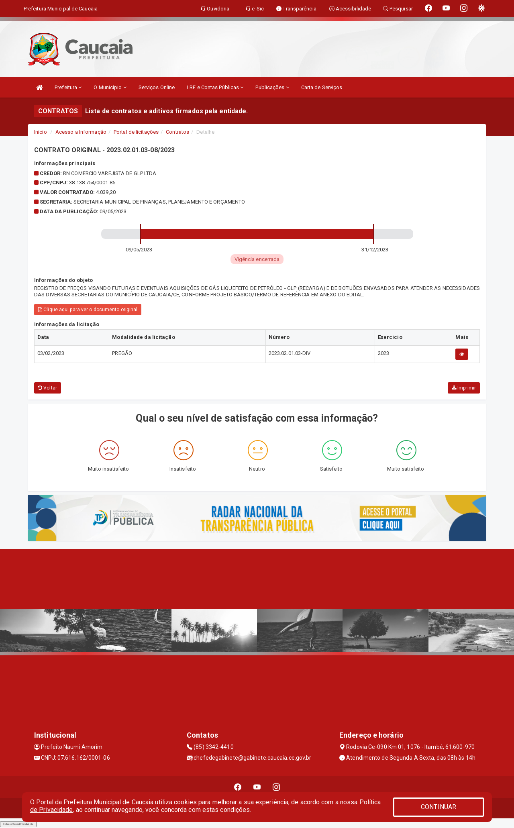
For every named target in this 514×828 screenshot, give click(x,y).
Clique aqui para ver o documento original (87, 309)
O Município (110, 87)
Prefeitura (68, 87)
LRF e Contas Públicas (215, 87)
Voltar (47, 388)
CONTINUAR (438, 807)
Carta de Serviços (322, 87)
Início (40, 132)
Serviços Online (157, 87)
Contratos (177, 132)
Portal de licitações (136, 132)
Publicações (272, 87)
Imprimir (464, 388)
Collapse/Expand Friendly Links (18, 824)
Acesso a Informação (80, 132)
